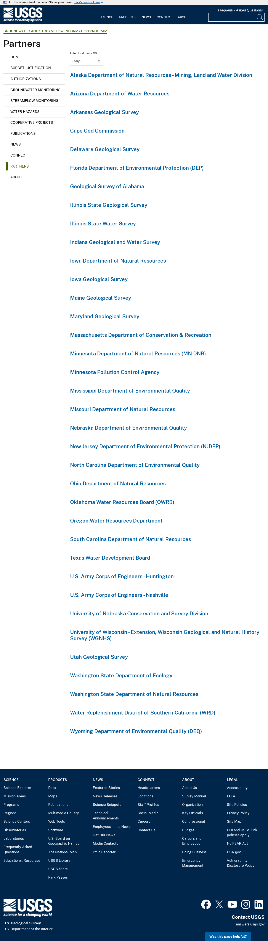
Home (15, 57)
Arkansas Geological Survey (104, 112)
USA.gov (234, 852)
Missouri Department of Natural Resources (122, 409)
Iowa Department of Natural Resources (118, 261)
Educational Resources (21, 861)
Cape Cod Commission (97, 131)
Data (52, 788)
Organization (192, 805)
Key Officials (192, 813)
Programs (11, 805)
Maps (52, 796)
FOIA (231, 796)
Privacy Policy (238, 813)
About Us (189, 788)
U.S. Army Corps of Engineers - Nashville (119, 595)
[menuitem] (106, 14)
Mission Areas (14, 796)
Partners (19, 166)
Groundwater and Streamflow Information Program (55, 31)
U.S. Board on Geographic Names (63, 841)
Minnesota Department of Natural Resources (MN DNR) (138, 353)
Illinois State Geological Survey (108, 205)
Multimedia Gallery (63, 813)
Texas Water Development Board (110, 558)
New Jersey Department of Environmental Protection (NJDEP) (145, 446)
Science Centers (16, 821)
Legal (232, 780)
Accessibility (237, 788)
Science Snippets (107, 805)
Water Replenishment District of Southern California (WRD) (142, 713)
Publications (23, 133)
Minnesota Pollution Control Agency (114, 372)
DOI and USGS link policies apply (242, 832)
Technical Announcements (106, 815)
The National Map (62, 852)
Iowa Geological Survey (99, 279)
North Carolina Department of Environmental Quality (135, 465)
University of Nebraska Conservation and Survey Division (139, 613)
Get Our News (104, 835)
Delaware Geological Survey (105, 149)
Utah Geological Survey (99, 657)
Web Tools (56, 821)
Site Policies (237, 805)
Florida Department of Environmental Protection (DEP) (137, 168)
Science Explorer (17, 788)
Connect (164, 17)
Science (106, 17)
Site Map (234, 821)
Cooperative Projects (31, 122)
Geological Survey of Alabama (107, 186)
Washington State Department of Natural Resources (134, 694)
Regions (9, 813)
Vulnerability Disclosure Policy (241, 863)
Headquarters (149, 788)
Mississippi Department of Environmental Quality (130, 391)
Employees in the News (111, 827)
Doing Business (194, 852)
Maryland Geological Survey (104, 316)
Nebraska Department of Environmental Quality (128, 428)
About (183, 17)
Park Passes (58, 877)
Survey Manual (194, 796)
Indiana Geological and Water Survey (115, 242)
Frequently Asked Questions (240, 10)
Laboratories (13, 838)
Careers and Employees (192, 841)
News (146, 17)
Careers (144, 821)
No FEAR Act (237, 843)
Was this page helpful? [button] (228, 937)
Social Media (148, 813)
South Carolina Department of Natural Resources (130, 539)
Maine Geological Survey (100, 298)
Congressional (193, 821)
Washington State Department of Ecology (121, 675)
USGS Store (58, 869)
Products (127, 17)
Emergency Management (192, 863)
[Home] (22, 21)
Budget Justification (30, 68)
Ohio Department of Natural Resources (118, 483)
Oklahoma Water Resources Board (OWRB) (122, 502)
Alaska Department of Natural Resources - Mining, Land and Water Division (161, 75)
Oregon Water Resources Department (116, 521)
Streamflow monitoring (34, 101)
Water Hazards (25, 112)
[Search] (260, 17)
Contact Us (146, 830)
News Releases (105, 796)
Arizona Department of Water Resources (119, 93)
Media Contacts (105, 843)
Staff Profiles (148, 805)
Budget (188, 830)
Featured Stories (106, 788)
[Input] (236, 17)
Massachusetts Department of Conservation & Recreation (140, 335)
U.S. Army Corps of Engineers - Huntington (122, 576)
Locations (145, 796)
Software (55, 830)
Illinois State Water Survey (103, 223)
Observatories (14, 830)
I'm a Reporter (104, 852)
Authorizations (25, 79)
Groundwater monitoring (35, 90)
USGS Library (59, 861)
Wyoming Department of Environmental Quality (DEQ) (136, 731)
